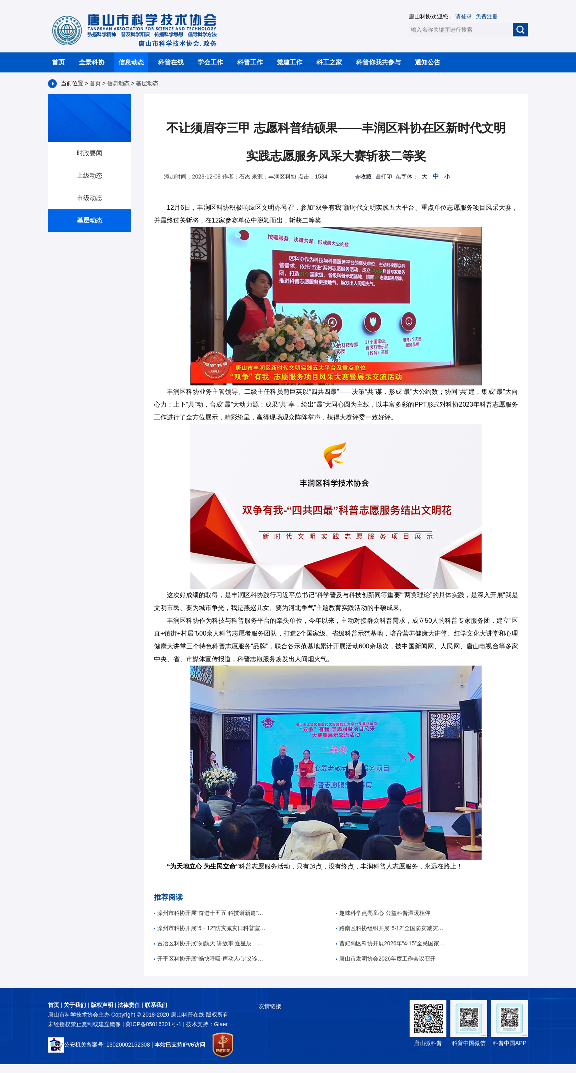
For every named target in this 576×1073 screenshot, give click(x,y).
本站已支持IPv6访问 (179, 1044)
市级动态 (89, 198)
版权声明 (102, 1005)
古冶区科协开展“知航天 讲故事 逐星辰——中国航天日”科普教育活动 (210, 943)
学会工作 (210, 62)
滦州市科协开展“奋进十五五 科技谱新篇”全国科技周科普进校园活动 (210, 913)
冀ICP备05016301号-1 (154, 1024)
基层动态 (147, 83)
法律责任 (129, 1005)
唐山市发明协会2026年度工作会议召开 (386, 958)
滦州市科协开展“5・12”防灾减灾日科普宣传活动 (210, 928)
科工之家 (329, 62)
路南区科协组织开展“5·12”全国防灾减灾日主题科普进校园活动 (392, 928)
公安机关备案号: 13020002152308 (99, 1044)
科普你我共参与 (378, 62)
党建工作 (289, 62)
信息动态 (131, 62)
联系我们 (156, 1005)
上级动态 (89, 175)
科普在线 (171, 62)
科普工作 (250, 62)
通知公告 (427, 62)
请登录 (463, 16)
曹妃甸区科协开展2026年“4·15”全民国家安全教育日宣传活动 (392, 943)
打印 (386, 176)
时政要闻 (89, 153)
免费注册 (487, 16)
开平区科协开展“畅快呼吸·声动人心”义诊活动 (210, 958)
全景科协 (91, 62)
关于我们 (75, 1005)
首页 (58, 62)
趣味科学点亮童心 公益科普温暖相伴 (383, 913)
